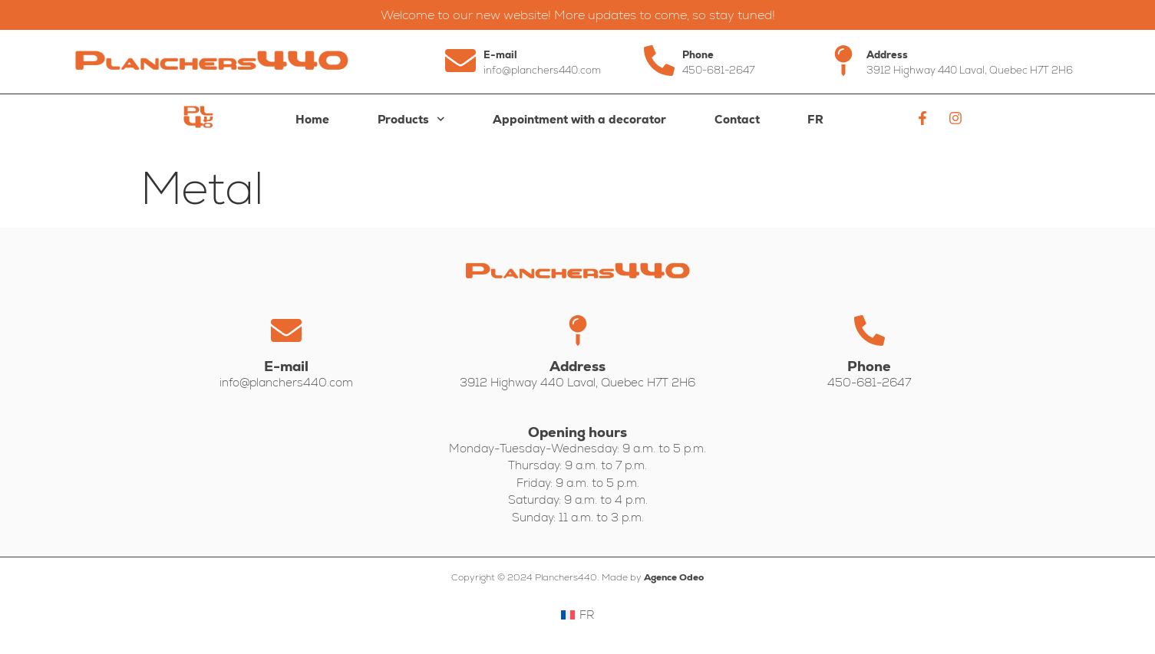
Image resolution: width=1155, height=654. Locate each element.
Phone (698, 54)
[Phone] (659, 60)
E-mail (500, 54)
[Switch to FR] (816, 119)
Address (887, 54)
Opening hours (577, 432)
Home (312, 119)
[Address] (843, 60)
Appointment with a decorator (579, 119)
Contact (737, 119)
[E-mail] (460, 60)
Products (411, 119)
